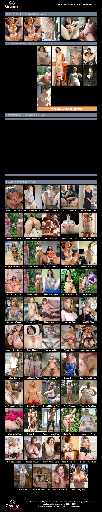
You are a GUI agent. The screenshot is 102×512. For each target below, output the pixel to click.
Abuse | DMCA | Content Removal (68, 506)
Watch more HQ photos (67, 108)
